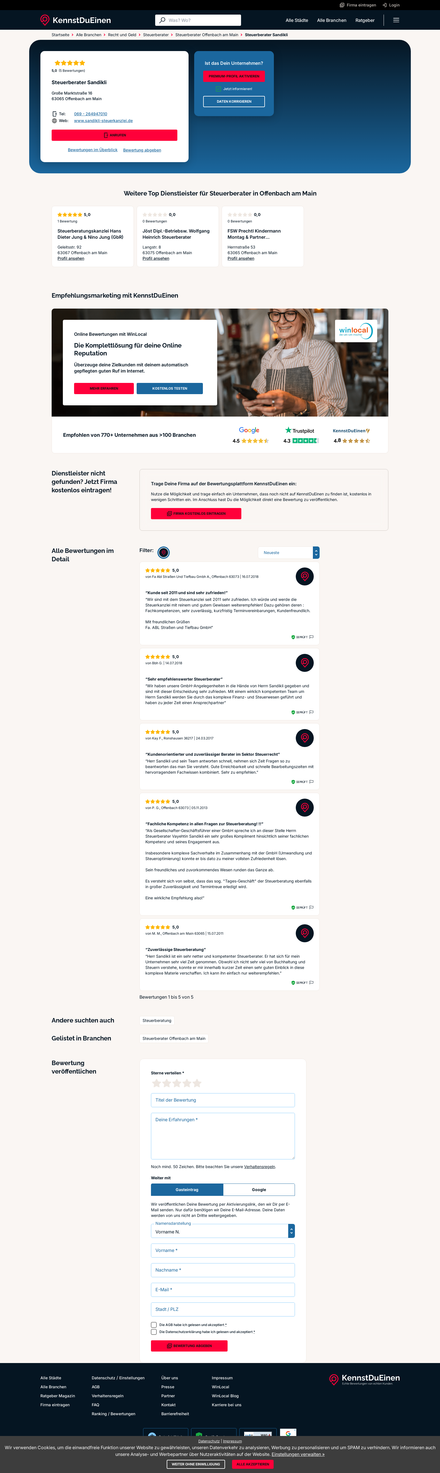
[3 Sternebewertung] (176, 1083)
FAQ (95, 1404)
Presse (167, 1386)
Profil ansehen (93, 258)
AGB (169, 1325)
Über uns (169, 1377)
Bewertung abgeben (142, 150)
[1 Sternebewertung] (156, 1083)
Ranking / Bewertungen (113, 1413)
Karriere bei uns (227, 1404)
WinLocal (220, 1386)
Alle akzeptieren (253, 1464)
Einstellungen (132, 1377)
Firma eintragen (55, 1404)
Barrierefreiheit (175, 1413)
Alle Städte (297, 20)
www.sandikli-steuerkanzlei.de (103, 120)
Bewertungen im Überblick (93, 149)
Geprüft (302, 637)
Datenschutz (103, 1377)
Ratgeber (365, 20)
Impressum (222, 1377)
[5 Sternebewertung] (196, 1083)
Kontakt (168, 1404)
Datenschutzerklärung (183, 1332)
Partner (168, 1395)
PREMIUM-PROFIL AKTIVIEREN (234, 76)
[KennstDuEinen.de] (75, 20)
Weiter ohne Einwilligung (196, 1464)
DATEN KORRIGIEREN (234, 101)
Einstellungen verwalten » (298, 1454)
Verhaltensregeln (259, 1166)
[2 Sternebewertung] (166, 1083)
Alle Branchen (332, 20)
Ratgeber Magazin (57, 1395)
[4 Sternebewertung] (186, 1083)
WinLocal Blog (225, 1395)
